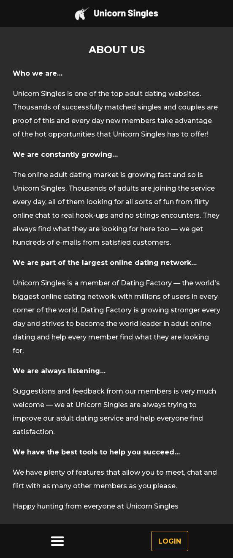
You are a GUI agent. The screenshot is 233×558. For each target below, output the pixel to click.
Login (169, 541)
